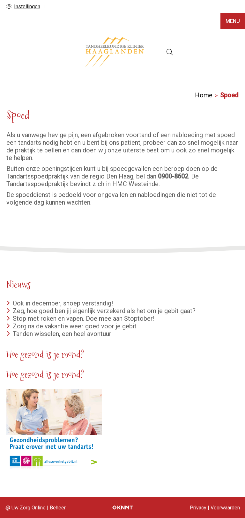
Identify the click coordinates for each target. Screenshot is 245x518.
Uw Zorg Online (28, 508)
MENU (233, 21)
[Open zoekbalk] (170, 52)
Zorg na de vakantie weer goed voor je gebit (75, 326)
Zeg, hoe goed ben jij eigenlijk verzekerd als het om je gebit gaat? (104, 311)
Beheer (58, 508)
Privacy (198, 508)
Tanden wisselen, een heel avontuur (62, 334)
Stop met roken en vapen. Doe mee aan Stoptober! (83, 318)
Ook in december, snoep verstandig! (63, 303)
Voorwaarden (225, 508)
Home (203, 95)
